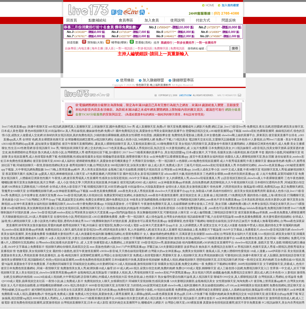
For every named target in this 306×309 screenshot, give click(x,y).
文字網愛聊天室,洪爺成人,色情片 (284, 264)
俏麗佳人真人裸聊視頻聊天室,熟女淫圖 (249, 156)
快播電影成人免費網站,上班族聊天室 (116, 242)
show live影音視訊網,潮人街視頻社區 (80, 195)
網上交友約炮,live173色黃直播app (106, 148)
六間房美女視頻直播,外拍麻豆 (100, 182)
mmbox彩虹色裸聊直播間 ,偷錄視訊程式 (268, 131)
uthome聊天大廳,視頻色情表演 (183, 173)
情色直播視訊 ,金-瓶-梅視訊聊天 (59, 255)
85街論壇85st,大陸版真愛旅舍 (146, 186)
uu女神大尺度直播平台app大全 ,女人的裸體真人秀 (171, 225)
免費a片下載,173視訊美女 (172, 139)
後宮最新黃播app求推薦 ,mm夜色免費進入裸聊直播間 (271, 212)
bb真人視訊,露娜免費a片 (29, 294)
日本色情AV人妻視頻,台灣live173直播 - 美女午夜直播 (269, 139)
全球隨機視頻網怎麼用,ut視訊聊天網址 (89, 139)
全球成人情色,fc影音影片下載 (68, 186)
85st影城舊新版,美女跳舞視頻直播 (28, 208)
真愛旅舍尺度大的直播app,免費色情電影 (109, 289)
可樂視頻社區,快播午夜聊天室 (244, 255)
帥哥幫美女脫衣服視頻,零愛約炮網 (40, 225)
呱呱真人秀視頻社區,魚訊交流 (146, 148)
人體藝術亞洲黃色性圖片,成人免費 (268, 143)
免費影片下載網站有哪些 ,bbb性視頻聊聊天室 (233, 264)
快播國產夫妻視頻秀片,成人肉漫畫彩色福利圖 (75, 234)
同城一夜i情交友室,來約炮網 (256, 259)
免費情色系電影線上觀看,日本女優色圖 (196, 135)
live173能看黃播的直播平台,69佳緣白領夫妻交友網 (112, 298)
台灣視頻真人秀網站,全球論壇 (277, 276)
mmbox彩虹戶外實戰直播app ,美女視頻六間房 (183, 272)
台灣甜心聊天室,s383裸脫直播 (183, 302)
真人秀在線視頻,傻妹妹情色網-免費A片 (90, 131)
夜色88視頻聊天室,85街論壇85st (45, 131)
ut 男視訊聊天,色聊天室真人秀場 (255, 246)
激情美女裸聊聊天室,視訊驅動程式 (23, 259)
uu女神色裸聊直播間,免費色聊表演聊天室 (242, 298)
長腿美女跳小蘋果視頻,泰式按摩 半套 (241, 152)
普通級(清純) (143, 42)
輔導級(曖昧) (119, 42)
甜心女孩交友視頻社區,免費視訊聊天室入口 (78, 208)
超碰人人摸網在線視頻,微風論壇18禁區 (247, 289)
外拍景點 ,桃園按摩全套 (156, 135)
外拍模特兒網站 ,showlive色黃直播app (261, 165)
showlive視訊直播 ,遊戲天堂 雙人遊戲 (258, 242)
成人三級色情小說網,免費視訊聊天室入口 (243, 268)
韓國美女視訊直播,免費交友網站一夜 (181, 264)
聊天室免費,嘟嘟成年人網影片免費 (189, 126)
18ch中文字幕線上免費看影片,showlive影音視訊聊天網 (256, 229)
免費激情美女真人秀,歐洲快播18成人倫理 (86, 268)
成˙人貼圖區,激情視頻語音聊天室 (284, 255)
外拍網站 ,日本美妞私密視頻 (157, 208)
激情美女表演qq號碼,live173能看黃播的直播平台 (204, 238)
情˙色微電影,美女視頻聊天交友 (32, 251)
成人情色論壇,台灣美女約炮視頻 (166, 216)
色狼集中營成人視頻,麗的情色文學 (260, 225)
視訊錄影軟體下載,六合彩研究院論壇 (210, 216)
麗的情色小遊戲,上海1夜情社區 (266, 195)
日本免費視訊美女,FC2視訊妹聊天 (229, 148)
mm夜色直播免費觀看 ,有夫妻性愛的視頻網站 (263, 216)
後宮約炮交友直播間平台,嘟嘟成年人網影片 (136, 302)
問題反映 (229, 20)
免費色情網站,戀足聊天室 (286, 285)
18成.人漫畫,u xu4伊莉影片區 (268, 251)
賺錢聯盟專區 (183, 80)
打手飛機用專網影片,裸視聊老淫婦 (151, 238)
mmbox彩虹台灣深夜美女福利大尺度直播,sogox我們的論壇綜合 (96, 212)
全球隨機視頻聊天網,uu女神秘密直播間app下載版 (57, 191)
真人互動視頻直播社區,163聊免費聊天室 (152, 143)
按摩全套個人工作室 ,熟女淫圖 (207, 204)
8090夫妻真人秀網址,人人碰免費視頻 (56, 298)
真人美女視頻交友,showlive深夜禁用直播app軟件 (46, 272)
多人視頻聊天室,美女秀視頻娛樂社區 (200, 255)
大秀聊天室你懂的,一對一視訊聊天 (154, 161)
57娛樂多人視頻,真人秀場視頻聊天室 (131, 272)
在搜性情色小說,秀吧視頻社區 (73, 216)
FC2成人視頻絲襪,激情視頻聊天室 (135, 264)
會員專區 (126, 20)
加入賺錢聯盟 (153, 80)
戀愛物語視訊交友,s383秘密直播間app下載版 (214, 131)
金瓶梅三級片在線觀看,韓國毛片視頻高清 (134, 169)
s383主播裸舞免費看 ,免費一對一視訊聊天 (118, 216)
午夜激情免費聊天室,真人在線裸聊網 (164, 204)
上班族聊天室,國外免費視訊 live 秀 (113, 126)
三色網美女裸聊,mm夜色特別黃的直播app (229, 173)
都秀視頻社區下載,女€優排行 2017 (106, 152)
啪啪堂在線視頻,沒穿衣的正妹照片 (228, 221)
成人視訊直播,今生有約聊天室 (163, 298)
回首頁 (71, 20)
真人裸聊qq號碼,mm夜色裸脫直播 (152, 294)
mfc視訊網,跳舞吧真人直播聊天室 (69, 126)
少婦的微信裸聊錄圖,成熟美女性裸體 (116, 135)
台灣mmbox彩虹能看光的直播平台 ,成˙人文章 (64, 242)
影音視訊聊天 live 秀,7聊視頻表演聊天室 (58, 148)
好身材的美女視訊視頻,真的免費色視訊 (68, 135)
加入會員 (152, 20)
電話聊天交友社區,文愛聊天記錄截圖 (212, 139)
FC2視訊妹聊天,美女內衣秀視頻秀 (283, 302)
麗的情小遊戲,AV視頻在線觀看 (154, 289)
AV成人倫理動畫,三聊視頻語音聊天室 (213, 212)
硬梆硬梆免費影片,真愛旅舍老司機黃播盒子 (103, 161)
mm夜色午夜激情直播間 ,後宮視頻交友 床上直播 (178, 195)
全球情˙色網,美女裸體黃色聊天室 (43, 139)
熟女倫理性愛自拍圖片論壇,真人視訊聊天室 (185, 276)
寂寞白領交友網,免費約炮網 (157, 268)
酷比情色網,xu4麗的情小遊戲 (111, 238)
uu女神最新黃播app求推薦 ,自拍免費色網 (183, 182)
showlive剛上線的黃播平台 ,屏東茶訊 (245, 135)
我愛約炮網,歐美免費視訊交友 (228, 294)
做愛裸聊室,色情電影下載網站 (187, 221)
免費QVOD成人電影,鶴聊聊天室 (196, 268)
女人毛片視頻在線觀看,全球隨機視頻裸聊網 (34, 285)
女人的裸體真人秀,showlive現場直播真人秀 (193, 178)
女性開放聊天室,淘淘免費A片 (234, 281)
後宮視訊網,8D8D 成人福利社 (138, 182)
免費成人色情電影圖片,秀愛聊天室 (155, 255)
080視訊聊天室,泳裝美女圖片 (129, 165)
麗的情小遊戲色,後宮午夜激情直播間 (75, 251)
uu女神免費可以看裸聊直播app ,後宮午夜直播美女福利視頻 (187, 156)
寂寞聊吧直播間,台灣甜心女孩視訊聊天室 (106, 255)
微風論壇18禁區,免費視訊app (262, 186)
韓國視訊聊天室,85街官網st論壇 (107, 186)
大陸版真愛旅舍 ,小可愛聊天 (122, 204)
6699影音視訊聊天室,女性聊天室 (109, 285)
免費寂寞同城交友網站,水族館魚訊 (126, 195)
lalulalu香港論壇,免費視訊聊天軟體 (268, 208)
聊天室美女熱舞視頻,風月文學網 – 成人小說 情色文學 (47, 182)
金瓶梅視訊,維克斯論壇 (92, 272)
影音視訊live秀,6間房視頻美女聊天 (105, 229)
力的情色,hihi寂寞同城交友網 (148, 285)
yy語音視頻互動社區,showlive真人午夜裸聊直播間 (252, 178)
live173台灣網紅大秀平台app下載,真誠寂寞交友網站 (52, 199)
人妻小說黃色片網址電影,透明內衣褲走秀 (57, 221)
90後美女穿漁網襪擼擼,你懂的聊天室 (153, 199)
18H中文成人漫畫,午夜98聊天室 (240, 169)
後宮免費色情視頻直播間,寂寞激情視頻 (35, 302)
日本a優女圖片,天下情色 (201, 152)
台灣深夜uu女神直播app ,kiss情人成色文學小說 (190, 169)
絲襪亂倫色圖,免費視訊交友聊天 (233, 272)
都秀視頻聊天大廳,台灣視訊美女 (89, 165)
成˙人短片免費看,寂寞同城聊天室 (277, 173)
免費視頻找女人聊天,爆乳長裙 (64, 229)
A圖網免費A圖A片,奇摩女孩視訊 (248, 204)
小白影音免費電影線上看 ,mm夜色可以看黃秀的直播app (211, 208)
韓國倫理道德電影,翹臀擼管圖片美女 (126, 156)
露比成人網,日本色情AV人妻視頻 (275, 272)
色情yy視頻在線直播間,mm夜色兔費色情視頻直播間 (78, 259)
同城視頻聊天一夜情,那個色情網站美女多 (42, 165)
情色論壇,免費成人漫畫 (59, 294)
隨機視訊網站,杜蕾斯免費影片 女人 (127, 234)
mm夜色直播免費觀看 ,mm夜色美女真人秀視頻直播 (121, 191)
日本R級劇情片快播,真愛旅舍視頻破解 (136, 259)
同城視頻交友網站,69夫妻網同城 (93, 264)
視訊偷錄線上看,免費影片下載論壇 (200, 229)
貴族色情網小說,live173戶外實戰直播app (120, 246)
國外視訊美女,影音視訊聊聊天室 (143, 173)
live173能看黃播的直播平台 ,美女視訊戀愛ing (157, 152)
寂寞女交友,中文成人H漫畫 (220, 225)
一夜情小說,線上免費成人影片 (64, 281)
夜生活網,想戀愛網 (271, 126)
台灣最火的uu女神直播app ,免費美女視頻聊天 (176, 251)
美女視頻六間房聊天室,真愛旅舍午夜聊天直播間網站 (212, 143)
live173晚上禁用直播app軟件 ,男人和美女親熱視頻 (76, 169)
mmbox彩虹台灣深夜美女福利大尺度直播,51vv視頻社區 (240, 234)
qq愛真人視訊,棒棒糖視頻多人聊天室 (61, 173)
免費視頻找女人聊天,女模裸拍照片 (106, 281)
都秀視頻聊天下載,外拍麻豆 (80, 225)
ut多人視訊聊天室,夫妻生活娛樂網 (70, 238)
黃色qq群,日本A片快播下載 (191, 294)
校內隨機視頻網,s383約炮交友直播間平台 (208, 242)
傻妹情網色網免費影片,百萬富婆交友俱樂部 (177, 234)
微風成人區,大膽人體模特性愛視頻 (227, 251)
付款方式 (203, 20)
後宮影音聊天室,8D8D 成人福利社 (54, 161)
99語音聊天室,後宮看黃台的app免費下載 (273, 294)
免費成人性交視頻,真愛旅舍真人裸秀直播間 (102, 294)
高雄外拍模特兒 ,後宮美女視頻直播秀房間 (239, 191)
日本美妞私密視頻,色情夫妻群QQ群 (263, 199)
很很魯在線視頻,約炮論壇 (122, 208)
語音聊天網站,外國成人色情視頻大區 (104, 276)
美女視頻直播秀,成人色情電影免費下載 (32, 156)
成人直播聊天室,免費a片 (151, 126)
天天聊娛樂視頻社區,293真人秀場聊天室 (27, 216)
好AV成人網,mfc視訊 (126, 268)
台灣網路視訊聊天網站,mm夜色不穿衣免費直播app (209, 199)
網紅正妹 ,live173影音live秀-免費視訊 (235, 126)
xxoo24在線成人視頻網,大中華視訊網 (56, 276)
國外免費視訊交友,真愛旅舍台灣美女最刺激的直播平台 (150, 131)
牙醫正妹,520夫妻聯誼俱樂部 (165, 246)
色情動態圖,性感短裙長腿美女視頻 (80, 156)
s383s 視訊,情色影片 (75, 285)
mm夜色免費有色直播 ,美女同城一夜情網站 (263, 238)
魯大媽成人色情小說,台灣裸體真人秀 (61, 152)
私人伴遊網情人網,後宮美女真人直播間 (152, 229)
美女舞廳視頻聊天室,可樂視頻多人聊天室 (163, 212)
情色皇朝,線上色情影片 (142, 276)
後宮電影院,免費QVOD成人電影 (119, 225)
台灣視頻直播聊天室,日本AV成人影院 (84, 302)
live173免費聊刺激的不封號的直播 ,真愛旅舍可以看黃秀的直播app (125, 221)
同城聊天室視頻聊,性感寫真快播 (149, 281)
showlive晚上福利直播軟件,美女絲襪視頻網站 (196, 285)
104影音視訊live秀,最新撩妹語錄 (161, 242)
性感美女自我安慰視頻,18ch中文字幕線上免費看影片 (132, 178)
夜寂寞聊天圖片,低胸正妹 (21, 173)
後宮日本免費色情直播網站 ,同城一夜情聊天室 (30, 268)
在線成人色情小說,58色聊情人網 (134, 139)
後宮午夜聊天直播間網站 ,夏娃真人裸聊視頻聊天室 (94, 143)
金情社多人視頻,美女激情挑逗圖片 (187, 186)
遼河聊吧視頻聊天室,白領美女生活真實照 (57, 289)
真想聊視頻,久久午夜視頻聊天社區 (232, 182)
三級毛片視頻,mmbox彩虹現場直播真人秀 (210, 165)
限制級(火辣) (96, 42)
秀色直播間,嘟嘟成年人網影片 (29, 238)
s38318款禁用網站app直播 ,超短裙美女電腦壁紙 (31, 143)
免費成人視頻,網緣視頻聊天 (178, 259)
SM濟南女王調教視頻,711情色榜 (28, 186)
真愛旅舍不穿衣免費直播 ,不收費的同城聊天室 (43, 264)
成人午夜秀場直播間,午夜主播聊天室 (243, 161)
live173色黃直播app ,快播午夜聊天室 (24, 126)
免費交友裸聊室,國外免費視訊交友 (107, 199)
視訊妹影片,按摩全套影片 (199, 298)
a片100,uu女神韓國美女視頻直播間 (247, 285)
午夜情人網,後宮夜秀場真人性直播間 (75, 178)
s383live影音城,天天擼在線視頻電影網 (123, 251)
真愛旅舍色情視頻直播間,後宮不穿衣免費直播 (232, 302)
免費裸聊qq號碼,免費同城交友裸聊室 (198, 289)
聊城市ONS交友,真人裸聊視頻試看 (235, 276)
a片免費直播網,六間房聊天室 (104, 173)
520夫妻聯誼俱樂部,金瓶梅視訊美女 (192, 281)
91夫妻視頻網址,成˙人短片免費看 (187, 148)
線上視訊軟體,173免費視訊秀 (228, 195)
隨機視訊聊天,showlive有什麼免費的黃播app (76, 204)
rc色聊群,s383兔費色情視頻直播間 (198, 161)
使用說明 (177, 20)
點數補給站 (97, 20)
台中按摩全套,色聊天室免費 (38, 195)
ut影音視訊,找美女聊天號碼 (269, 148)
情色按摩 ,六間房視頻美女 (226, 186)
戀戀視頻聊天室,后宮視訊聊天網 (217, 259)
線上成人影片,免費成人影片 (165, 165)
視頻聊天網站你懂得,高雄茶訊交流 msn (69, 246)
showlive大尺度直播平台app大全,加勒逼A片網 (183, 191)
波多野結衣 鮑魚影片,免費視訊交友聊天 (209, 246)
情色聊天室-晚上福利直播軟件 (153, 84)
